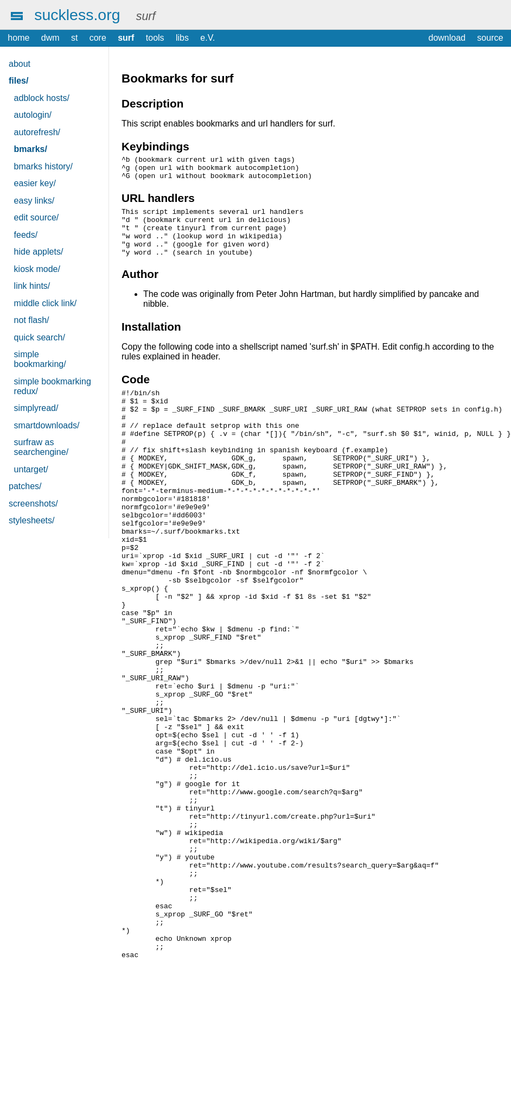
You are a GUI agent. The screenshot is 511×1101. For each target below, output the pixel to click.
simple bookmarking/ (40, 359)
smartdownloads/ (47, 425)
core (98, 37)
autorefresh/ (37, 132)
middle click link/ (45, 303)
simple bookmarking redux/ (52, 386)
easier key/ (35, 183)
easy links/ (34, 200)
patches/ (25, 486)
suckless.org (77, 14)
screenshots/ (33, 503)
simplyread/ (36, 408)
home (18, 37)
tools (155, 37)
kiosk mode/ (37, 269)
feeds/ (26, 234)
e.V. (207, 37)
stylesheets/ (31, 520)
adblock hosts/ (41, 98)
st (74, 37)
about (19, 63)
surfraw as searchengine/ (41, 447)
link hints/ (32, 285)
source (490, 37)
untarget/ (31, 469)
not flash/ (31, 320)
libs (182, 37)
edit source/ (36, 217)
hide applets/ (38, 251)
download (447, 37)
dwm (50, 37)
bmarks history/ (43, 166)
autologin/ (33, 114)
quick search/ (39, 337)
